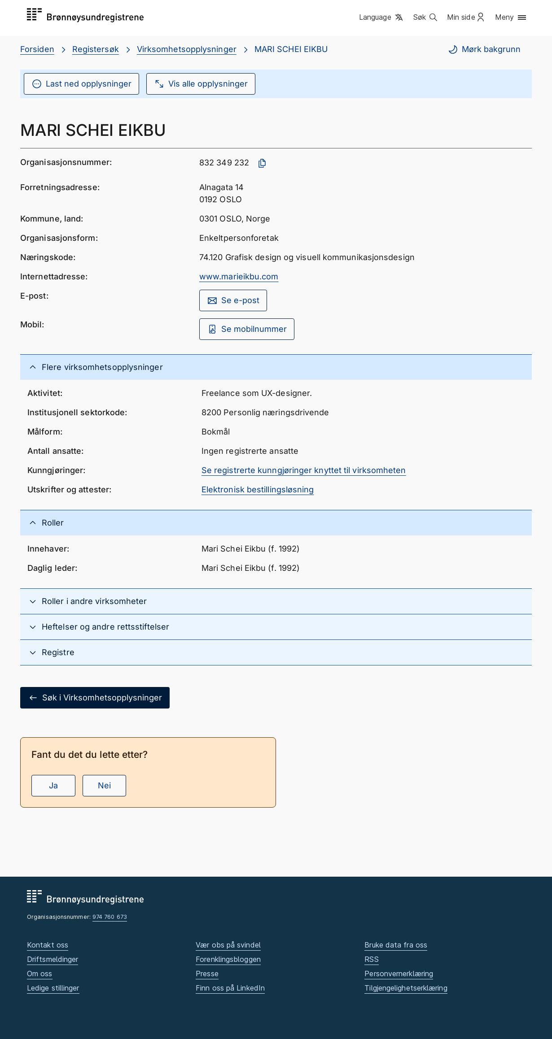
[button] (382, 17)
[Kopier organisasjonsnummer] (262, 163)
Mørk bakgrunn (484, 49)
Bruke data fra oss (395, 944)
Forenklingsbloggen (228, 959)
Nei (104, 785)
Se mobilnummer (247, 329)
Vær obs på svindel (228, 944)
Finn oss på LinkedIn (230, 987)
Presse (207, 973)
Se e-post (233, 300)
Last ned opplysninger (81, 83)
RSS (371, 959)
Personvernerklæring (398, 973)
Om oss (40, 973)
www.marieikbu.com (239, 276)
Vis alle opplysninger (201, 83)
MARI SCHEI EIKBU (291, 49)
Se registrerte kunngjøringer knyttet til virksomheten (304, 470)
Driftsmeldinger (52, 959)
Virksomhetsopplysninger (187, 49)
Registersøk (95, 49)
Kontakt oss (47, 944)
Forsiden (37, 49)
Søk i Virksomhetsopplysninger (95, 697)
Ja (53, 785)
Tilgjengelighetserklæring (405, 987)
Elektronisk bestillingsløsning (258, 489)
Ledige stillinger (53, 987)
